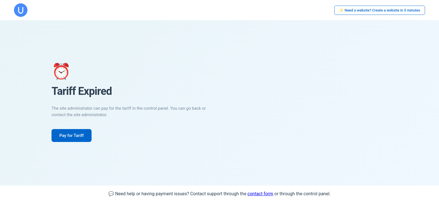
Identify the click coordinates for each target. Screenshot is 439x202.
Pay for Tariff (71, 135)
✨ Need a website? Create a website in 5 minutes (379, 10)
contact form (260, 193)
